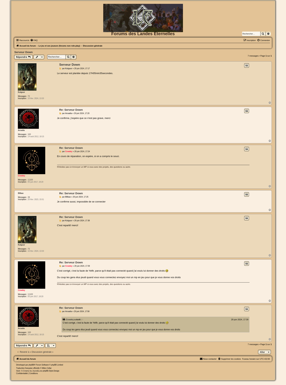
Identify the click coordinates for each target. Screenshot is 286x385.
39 (29, 197)
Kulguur (21, 92)
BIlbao (21, 193)
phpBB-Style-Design (51, 371)
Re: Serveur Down (71, 109)
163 (29, 134)
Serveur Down (23, 52)
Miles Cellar (46, 368)
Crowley (21, 176)
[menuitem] (34, 40)
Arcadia (21, 130)
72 (29, 96)
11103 (30, 180)
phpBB (31, 365)
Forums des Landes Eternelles (143, 33)
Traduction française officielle (28, 368)
